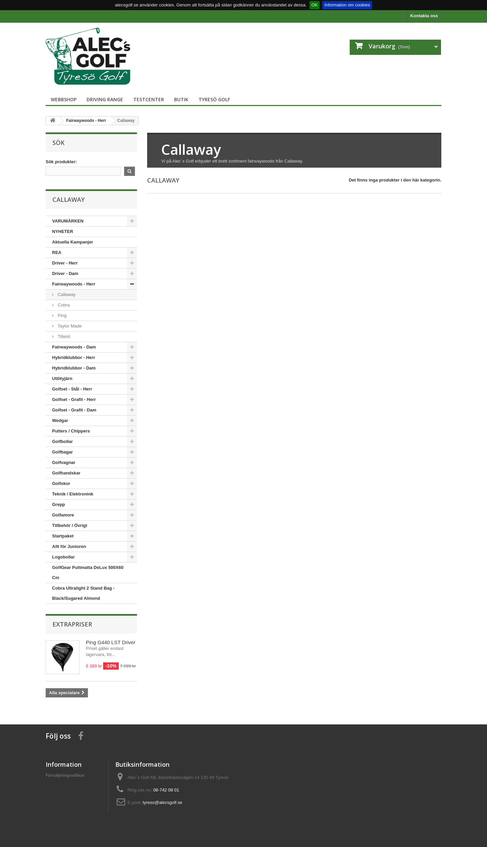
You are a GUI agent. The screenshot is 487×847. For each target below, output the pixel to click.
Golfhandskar (66, 472)
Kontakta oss (424, 15)
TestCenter (148, 99)
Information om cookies (347, 4)
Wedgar (60, 420)
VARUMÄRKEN (68, 221)
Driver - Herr (65, 263)
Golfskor (61, 483)
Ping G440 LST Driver (110, 642)
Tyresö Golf (214, 99)
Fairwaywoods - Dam (74, 347)
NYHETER (62, 231)
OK (314, 4)
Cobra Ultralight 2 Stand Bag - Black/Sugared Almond (83, 593)
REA (56, 252)
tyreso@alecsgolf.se (162, 802)
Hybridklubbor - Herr (73, 357)
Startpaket (63, 535)
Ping (61, 315)
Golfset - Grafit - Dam (74, 409)
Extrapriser (72, 624)
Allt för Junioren (69, 546)
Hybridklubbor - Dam (74, 367)
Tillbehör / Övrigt (69, 525)
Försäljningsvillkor (65, 775)
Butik (181, 99)
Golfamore (63, 514)
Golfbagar (62, 451)
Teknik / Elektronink (72, 493)
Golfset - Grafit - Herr (74, 399)
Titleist (63, 336)
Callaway (65, 294)
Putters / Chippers (71, 430)
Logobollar (63, 556)
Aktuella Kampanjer (72, 242)
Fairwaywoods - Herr (73, 284)
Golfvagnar (63, 462)
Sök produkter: (61, 161)
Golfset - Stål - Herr (72, 388)
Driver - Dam (65, 273)
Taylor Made (69, 326)
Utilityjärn (62, 378)
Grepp (58, 504)
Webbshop (63, 99)
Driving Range (105, 99)
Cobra (63, 305)
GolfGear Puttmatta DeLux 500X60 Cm (87, 572)
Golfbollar (62, 441)
